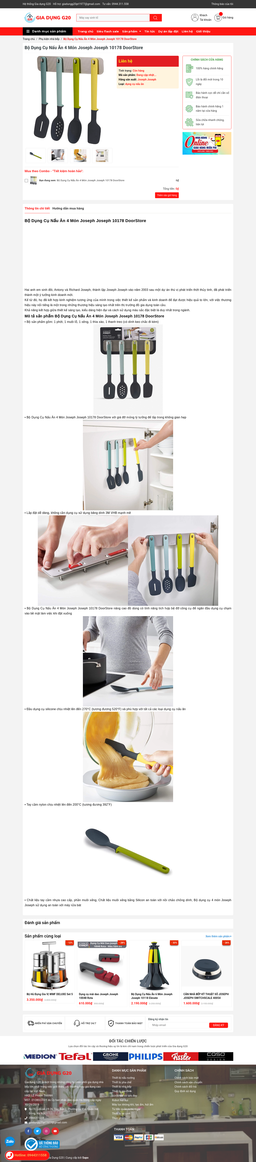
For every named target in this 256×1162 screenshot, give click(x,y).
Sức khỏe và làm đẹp (124, 1095)
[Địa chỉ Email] (188, 1025)
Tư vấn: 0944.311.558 (115, 3)
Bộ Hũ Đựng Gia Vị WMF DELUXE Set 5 (50, 994)
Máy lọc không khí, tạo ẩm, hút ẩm (132, 1104)
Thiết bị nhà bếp (121, 1086)
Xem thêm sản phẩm (218, 936)
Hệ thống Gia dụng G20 (37, 3)
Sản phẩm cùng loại (43, 936)
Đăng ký (218, 1025)
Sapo (85, 1157)
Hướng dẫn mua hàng (68, 208)
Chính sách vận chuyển (188, 1082)
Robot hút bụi (120, 1100)
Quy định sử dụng (185, 1091)
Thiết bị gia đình (122, 1091)
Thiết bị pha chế (121, 1082)
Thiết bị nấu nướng (123, 1077)
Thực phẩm (119, 1118)
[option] (36, 155)
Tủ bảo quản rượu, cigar (126, 1109)
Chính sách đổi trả (186, 1086)
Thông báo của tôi (222, 3)
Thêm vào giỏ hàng (167, 195)
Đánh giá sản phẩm (42, 922)
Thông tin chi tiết (37, 208)
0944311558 (36, 1117)
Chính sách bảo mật (187, 1077)
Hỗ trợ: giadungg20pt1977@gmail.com (76, 3)
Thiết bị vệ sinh (121, 1113)
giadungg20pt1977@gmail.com (48, 1122)
